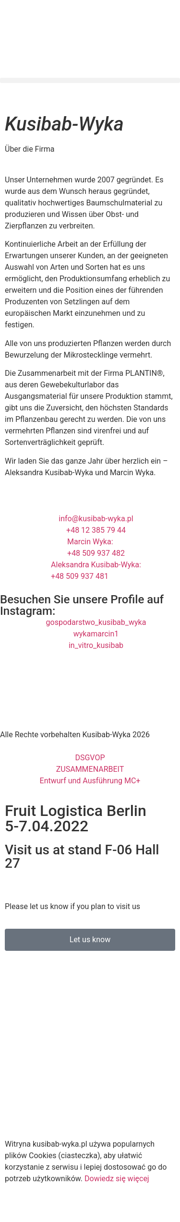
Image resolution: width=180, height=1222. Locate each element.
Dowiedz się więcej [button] (116, 1178)
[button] (90, 80)
